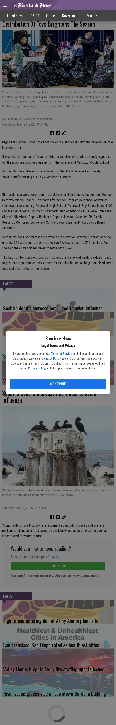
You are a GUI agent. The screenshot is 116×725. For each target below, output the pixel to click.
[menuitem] (93, 15)
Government (71, 16)
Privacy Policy (52, 358)
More (93, 16)
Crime (50, 16)
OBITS (34, 16)
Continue (58, 384)
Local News (15, 16)
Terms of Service (61, 353)
